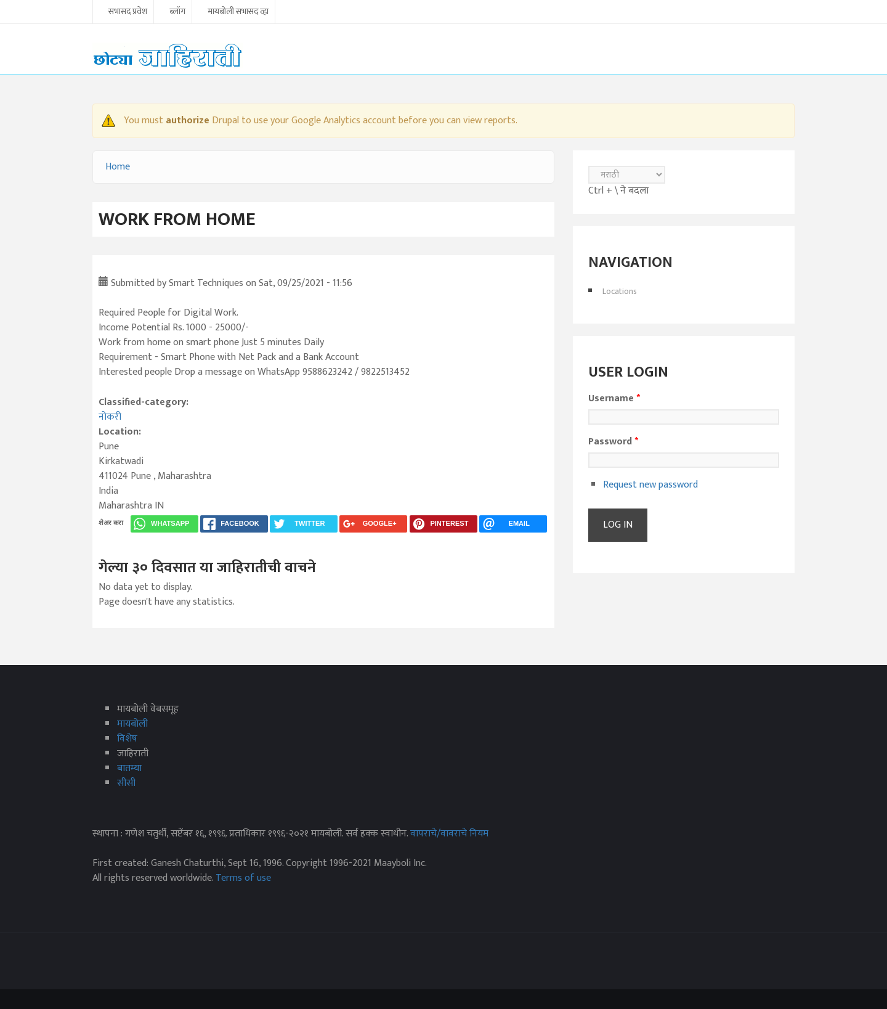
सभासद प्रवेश (127, 12)
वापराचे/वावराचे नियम (449, 833)
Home (117, 166)
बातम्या (129, 768)
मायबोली (132, 724)
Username (614, 398)
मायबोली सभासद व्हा (238, 12)
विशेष (127, 738)
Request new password (650, 484)
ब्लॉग (177, 12)
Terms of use (243, 878)
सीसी (126, 783)
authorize (187, 120)
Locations (619, 291)
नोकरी (110, 417)
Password (613, 442)
